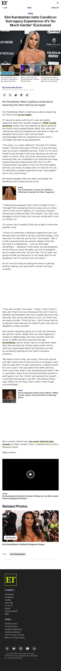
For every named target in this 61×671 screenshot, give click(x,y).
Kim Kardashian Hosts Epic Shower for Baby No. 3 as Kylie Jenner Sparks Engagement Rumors (30, 497)
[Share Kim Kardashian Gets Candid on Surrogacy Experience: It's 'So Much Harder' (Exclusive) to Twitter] (10, 95)
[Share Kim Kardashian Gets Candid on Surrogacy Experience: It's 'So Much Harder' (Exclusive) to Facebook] (4, 95)
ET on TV (9, 605)
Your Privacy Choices (14, 635)
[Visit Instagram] (20, 649)
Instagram (9, 597)
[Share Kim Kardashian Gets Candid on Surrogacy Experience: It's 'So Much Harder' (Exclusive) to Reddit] (16, 95)
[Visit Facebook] (7, 649)
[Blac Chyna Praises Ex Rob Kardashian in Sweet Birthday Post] (30, 74)
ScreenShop (8, 342)
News (30, 13)
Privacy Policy (11, 626)
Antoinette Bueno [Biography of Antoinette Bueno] (13, 87)
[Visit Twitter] (14, 649)
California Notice (12, 632)
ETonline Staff (11, 611)
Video (29, 8)
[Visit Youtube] (27, 649)
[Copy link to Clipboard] (27, 95)
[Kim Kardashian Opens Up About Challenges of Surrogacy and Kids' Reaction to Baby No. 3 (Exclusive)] (10, 74)
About (7, 608)
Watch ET (55, 8)
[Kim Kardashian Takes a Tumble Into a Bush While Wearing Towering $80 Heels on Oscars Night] (50, 74)
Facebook (9, 594)
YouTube (9, 602)
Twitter (8, 600)
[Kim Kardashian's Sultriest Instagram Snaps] (30, 526)
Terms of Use (11, 623)
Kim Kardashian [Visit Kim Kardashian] (17, 554)
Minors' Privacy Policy (15, 637)
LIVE (5, 8)
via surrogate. (24, 114)
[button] (30, 474)
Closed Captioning (13, 629)
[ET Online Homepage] (5, 3)
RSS (7, 614)
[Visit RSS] (34, 649)
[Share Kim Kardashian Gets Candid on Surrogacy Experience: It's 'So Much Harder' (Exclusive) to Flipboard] (21, 95)
